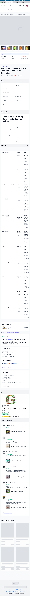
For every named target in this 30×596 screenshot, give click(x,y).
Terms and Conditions (16, 591)
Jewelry (16, 2)
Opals (3, 2)
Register (12, 5)
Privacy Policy (8, 591)
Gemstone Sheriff (8, 339)
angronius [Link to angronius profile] (8, 482)
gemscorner (4, 66)
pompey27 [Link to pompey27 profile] (8, 437)
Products (6, 14)
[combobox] (15, 9)
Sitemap (24, 587)
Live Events (24, 408)
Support (19, 587)
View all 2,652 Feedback (10, 416)
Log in (16, 5)
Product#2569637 (20, 14)
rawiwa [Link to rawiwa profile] (8, 425)
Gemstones (9, 2)
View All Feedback (7, 513)
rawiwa (6, 327)
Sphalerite (12, 14)
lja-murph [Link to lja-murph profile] (8, 466)
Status (23, 591)
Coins (22, 2)
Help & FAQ (14, 587)
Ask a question (6, 367)
